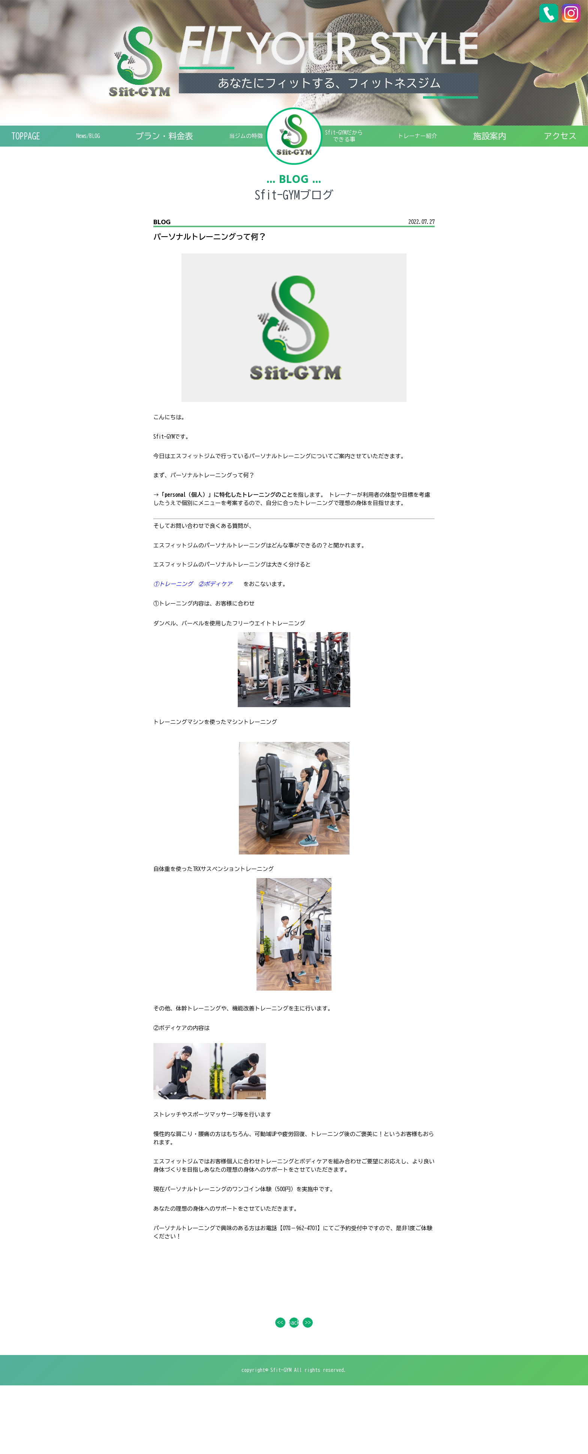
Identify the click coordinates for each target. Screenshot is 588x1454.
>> (313, 1387)
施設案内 (504, 141)
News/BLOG (84, 141)
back (294, 1387)
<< (275, 1387)
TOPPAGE (25, 141)
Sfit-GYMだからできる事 (355, 141)
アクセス (560, 141)
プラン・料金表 (157, 141)
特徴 (237, 141)
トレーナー (436, 141)
